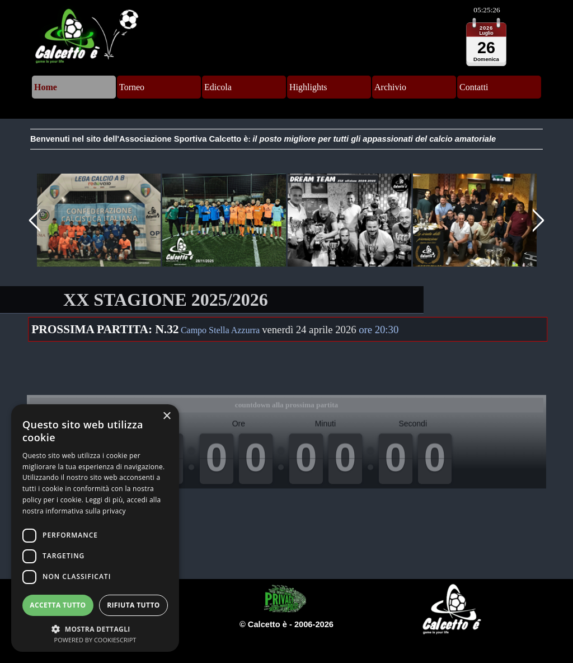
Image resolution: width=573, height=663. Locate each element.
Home (45, 87)
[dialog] (95, 528)
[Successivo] (536, 220)
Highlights (308, 87)
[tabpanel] (286, 139)
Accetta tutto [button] (58, 605)
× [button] (166, 416)
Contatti (474, 87)
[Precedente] (36, 220)
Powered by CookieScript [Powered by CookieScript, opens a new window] (95, 640)
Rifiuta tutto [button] (133, 605)
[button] (99, 220)
